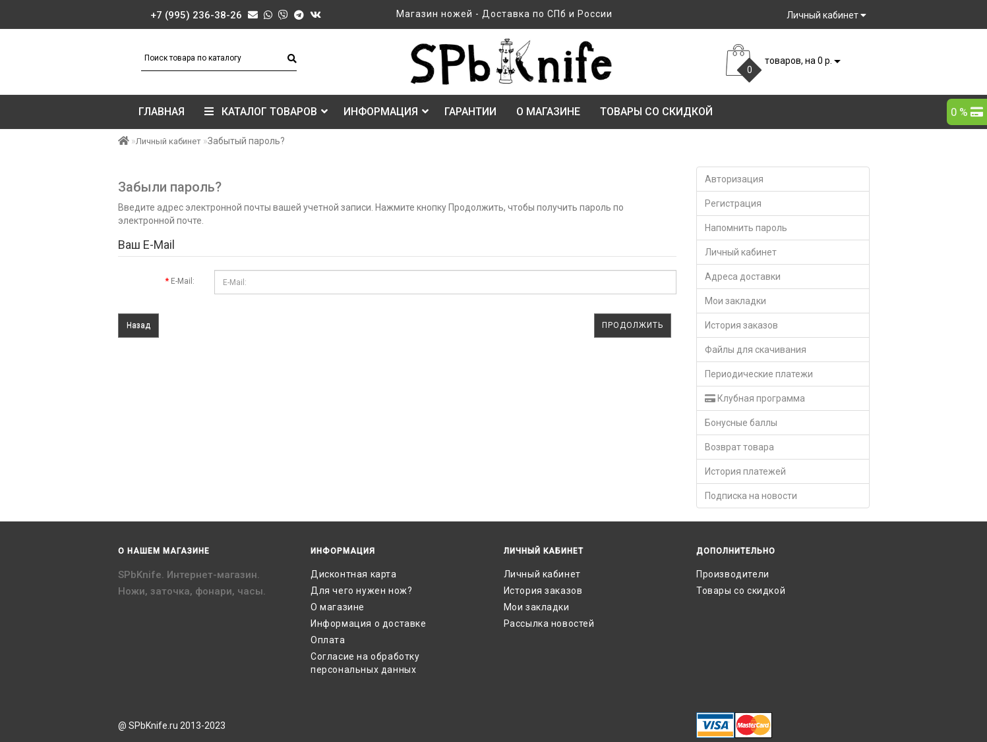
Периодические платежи (759, 374)
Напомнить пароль (746, 228)
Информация (386, 111)
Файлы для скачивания (755, 349)
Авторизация (734, 179)
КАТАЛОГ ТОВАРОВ (266, 111)
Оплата (328, 640)
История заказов (741, 325)
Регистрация (733, 203)
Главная (161, 111)
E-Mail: (182, 281)
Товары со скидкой (656, 111)
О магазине (548, 111)
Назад (138, 325)
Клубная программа (755, 398)
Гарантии (470, 111)
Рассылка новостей (549, 623)
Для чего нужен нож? (361, 590)
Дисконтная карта (354, 574)
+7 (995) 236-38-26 (196, 15)
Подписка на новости (751, 495)
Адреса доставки (743, 276)
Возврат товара (739, 447)
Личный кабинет (168, 141)
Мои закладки (735, 301)
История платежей (745, 471)
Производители (732, 574)
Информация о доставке (369, 623)
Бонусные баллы (741, 422)
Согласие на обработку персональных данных (365, 663)
